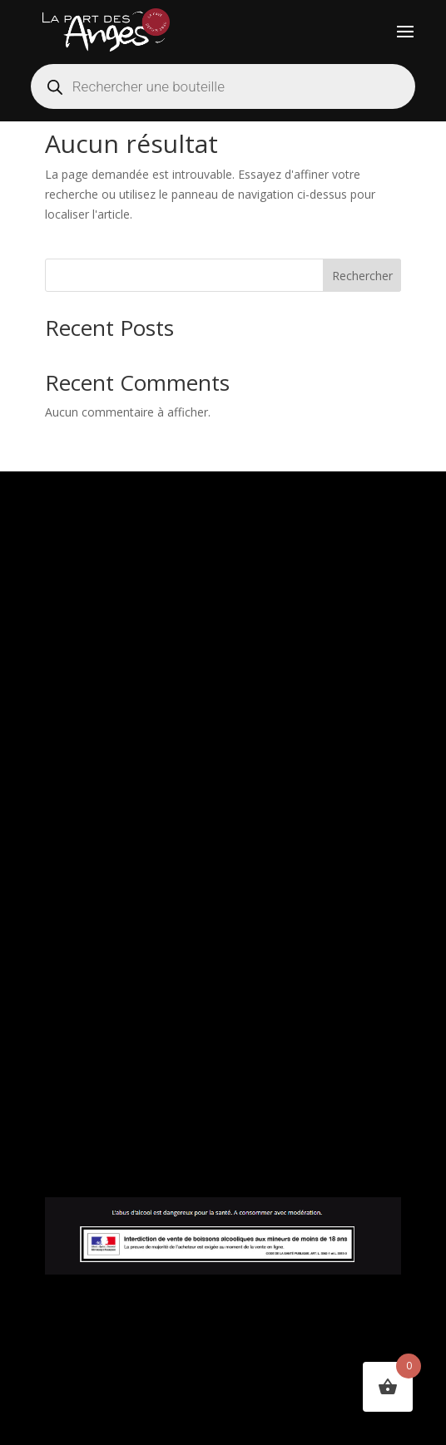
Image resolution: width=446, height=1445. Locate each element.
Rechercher (362, 276)
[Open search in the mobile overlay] (223, 86)
